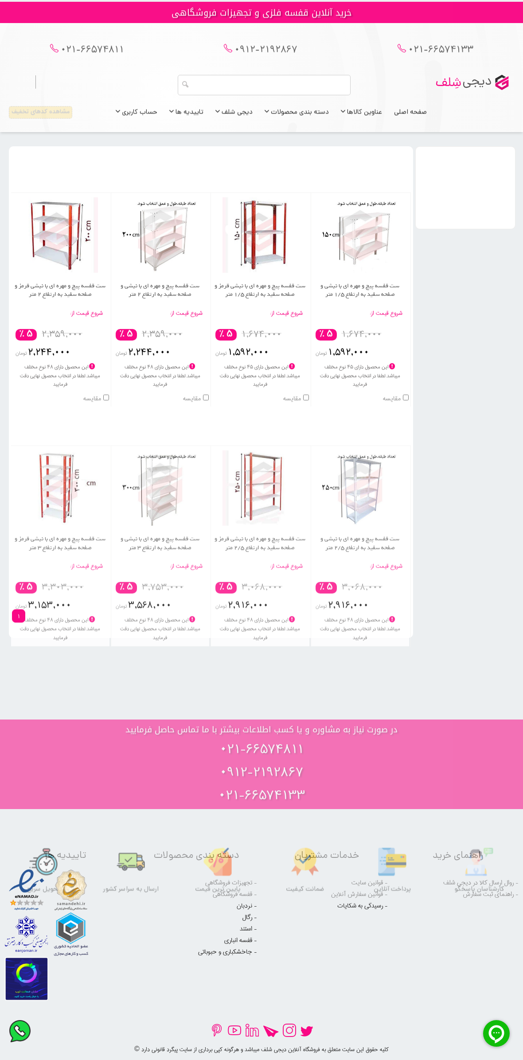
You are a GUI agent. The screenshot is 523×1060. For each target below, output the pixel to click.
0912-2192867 (265, 54)
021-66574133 (440, 54)
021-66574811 (92, 54)
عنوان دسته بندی (470, 171)
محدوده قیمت (470, 192)
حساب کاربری (136, 116)
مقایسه (392, 409)
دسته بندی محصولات (297, 116)
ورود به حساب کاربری (75, 85)
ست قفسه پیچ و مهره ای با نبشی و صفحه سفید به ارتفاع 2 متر (160, 301)
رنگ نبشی (470, 233)
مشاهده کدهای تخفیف (41, 115)
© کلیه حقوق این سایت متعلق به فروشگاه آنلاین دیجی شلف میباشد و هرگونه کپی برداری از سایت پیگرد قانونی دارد (261, 1049)
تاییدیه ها (186, 116)
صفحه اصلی (410, 116)
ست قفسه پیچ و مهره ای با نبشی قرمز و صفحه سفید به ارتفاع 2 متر (60, 301)
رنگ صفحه (470, 212)
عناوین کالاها (361, 116)
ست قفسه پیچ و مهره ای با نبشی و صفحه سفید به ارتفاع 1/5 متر (359, 301)
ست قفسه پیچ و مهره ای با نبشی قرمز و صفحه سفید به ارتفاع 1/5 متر (260, 301)
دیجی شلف (234, 116)
